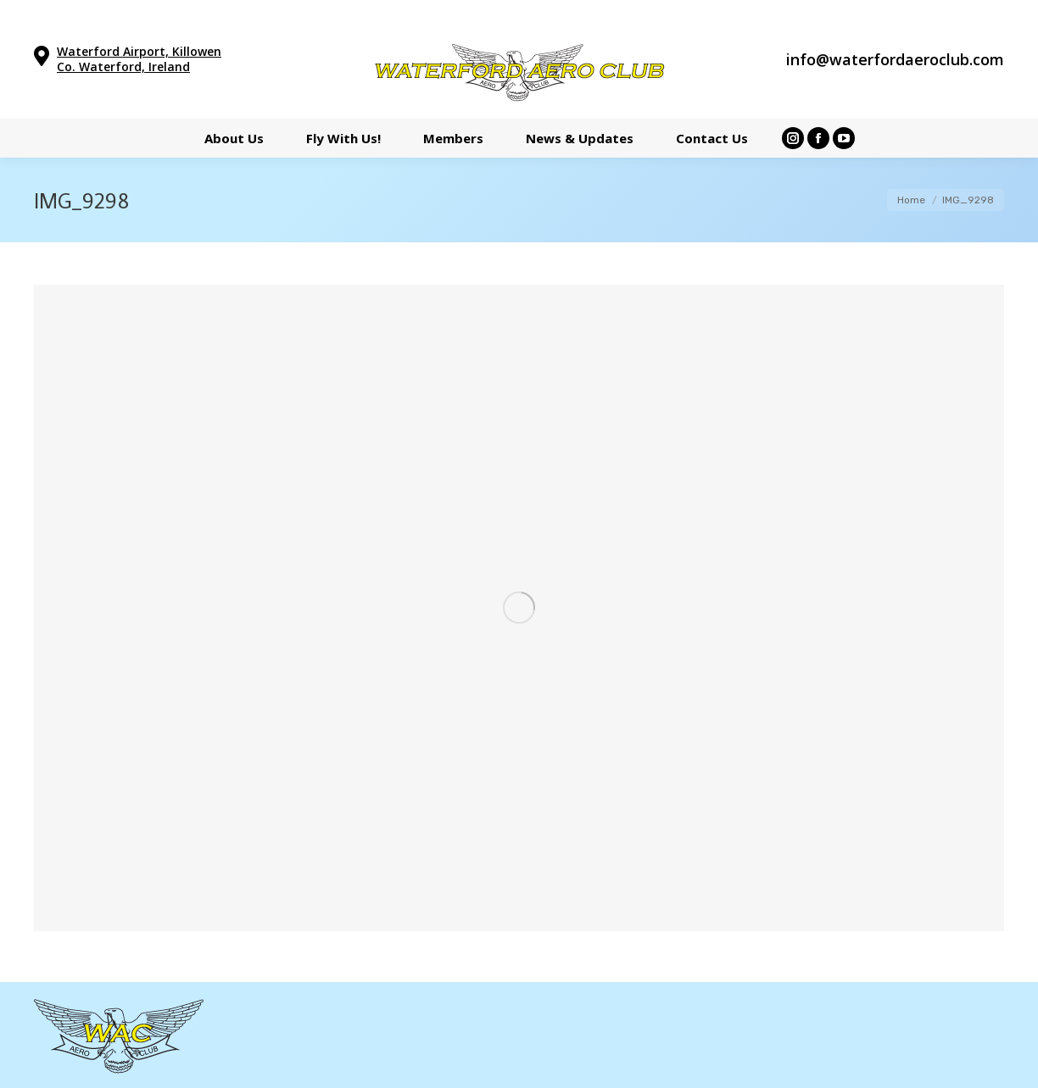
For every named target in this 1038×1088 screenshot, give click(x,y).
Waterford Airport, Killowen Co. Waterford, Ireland (139, 59)
